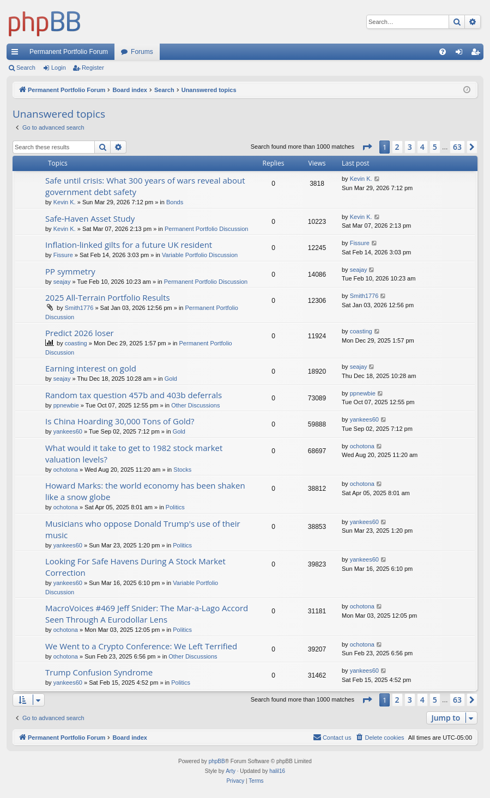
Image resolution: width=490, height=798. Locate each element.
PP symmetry (70, 271)
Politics (175, 507)
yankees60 (67, 431)
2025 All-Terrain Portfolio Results (107, 297)
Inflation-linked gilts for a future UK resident (128, 244)
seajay (62, 281)
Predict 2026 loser (79, 332)
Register (93, 67)
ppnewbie (66, 405)
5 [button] (435, 147)
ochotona (65, 469)
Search (25, 67)
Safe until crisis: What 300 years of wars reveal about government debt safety (145, 186)
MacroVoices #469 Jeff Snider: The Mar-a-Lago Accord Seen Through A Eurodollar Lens (146, 613)
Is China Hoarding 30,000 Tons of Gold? (119, 421)
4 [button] (422, 147)
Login (58, 67)
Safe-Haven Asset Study (90, 218)
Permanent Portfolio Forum (68, 52)
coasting (76, 343)
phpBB (217, 761)
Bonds (174, 202)
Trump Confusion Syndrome (99, 672)
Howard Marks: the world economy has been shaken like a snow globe (145, 491)
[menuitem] (442, 52)
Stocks (182, 469)
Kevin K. (64, 202)
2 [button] (397, 147)
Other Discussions (195, 405)
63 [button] (457, 147)
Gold (171, 378)
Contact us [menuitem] (332, 737)
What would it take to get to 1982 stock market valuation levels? (133, 453)
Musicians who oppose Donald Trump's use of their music (142, 529)
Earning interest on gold (90, 368)
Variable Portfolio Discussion (200, 255)
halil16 (277, 771)
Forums (142, 52)
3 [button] (410, 147)
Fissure (63, 255)
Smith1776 (79, 307)
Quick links (17, 54)
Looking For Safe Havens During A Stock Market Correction (135, 567)
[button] (367, 147)
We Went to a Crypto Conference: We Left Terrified (141, 646)
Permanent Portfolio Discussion (206, 229)
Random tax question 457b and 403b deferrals (133, 394)
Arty (230, 771)
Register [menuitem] (477, 54)
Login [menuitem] (461, 54)
